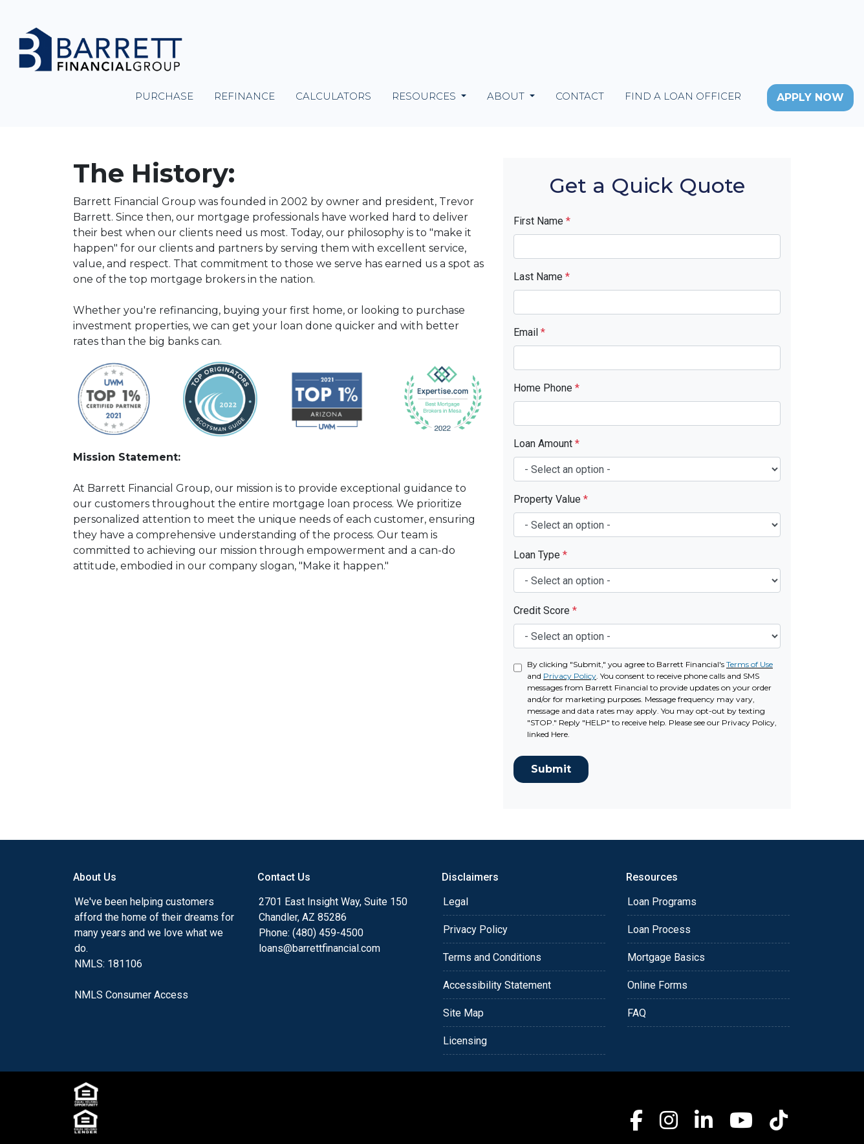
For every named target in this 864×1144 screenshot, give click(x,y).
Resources (425, 96)
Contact (580, 96)
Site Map (463, 1013)
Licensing (465, 1041)
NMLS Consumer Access (131, 995)
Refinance (244, 96)
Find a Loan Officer (683, 96)
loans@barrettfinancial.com (319, 948)
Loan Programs (662, 902)
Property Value (550, 499)
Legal (455, 902)
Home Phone (546, 388)
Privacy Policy (569, 676)
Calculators (333, 96)
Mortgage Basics (666, 957)
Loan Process (659, 929)
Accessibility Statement (497, 985)
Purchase (164, 96)
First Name (541, 221)
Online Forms (657, 985)
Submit (551, 769)
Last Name (541, 276)
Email (529, 332)
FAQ (636, 1013)
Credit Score (545, 610)
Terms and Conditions (492, 957)
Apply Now (810, 97)
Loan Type (540, 555)
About (507, 96)
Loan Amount (546, 443)
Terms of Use (749, 664)
